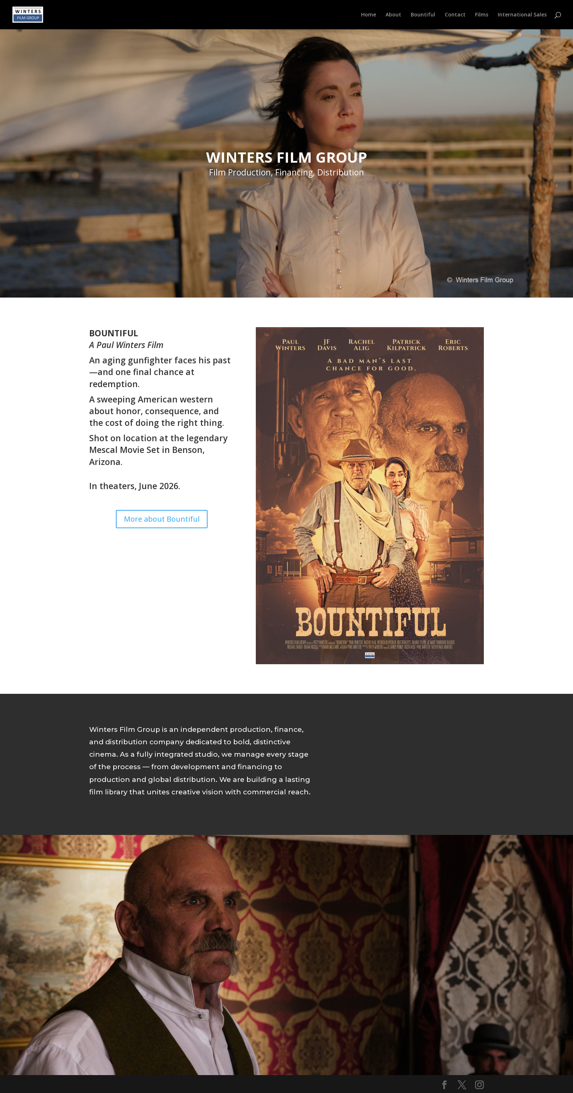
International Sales (522, 15)
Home (368, 15)
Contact (455, 15)
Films (481, 15)
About (393, 15)
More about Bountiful (162, 519)
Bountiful (423, 15)
